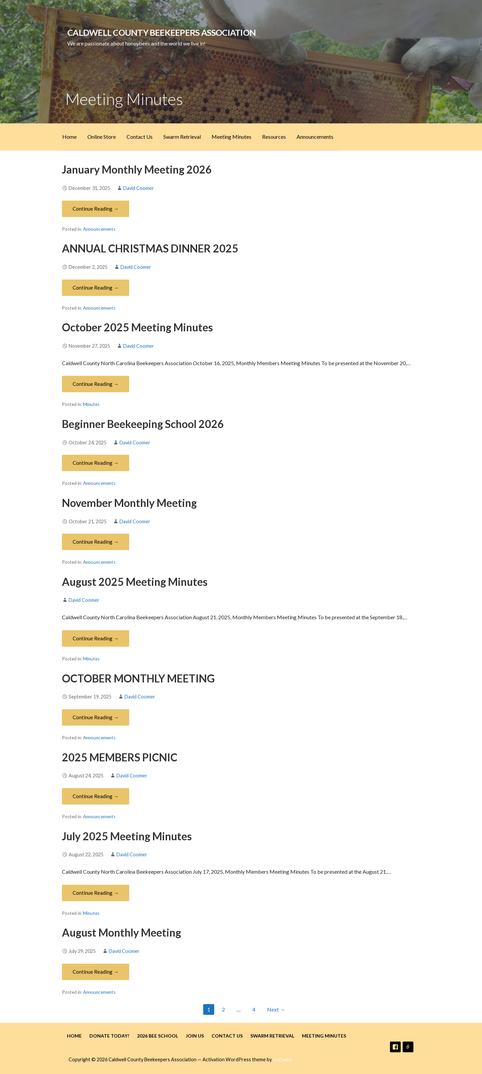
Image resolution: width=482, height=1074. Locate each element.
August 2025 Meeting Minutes (135, 581)
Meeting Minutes (231, 136)
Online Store (101, 136)
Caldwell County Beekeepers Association (161, 32)
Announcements (315, 136)
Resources (274, 136)
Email (408, 1047)
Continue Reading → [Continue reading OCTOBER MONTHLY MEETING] (95, 717)
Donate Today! (109, 1036)
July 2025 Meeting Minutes (127, 836)
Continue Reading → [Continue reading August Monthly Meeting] (95, 972)
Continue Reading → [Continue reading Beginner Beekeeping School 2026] (95, 463)
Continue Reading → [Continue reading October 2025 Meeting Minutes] (95, 384)
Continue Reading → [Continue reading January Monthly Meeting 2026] (95, 209)
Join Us (195, 1036)
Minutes (91, 404)
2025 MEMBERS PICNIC (119, 757)
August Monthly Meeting (121, 932)
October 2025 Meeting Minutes (137, 327)
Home (69, 136)
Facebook (395, 1047)
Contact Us (140, 136)
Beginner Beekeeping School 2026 (143, 423)
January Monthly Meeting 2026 (137, 169)
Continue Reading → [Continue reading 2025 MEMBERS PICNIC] (95, 796)
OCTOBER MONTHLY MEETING (138, 678)
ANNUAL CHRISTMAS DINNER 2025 (150, 248)
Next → (276, 1009)
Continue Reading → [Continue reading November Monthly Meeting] (95, 542)
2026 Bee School (157, 1036)
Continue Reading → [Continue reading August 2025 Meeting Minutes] (95, 638)
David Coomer (138, 188)
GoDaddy (283, 1059)
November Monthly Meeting (129, 502)
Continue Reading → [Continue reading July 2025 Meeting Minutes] (95, 893)
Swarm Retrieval (182, 136)
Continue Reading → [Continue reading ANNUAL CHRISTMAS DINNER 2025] (95, 288)
